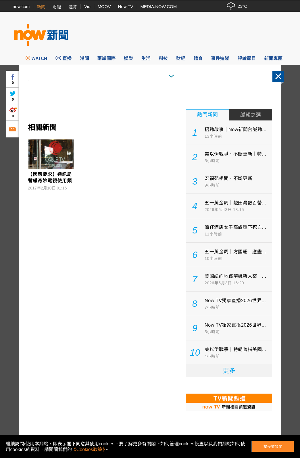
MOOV (104, 6)
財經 (57, 6)
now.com (21, 6)
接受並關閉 (273, 446)
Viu (87, 6)
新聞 (41, 6)
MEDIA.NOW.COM (159, 6)
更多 (229, 370)
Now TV (125, 6)
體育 (72, 6)
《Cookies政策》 (88, 449)
